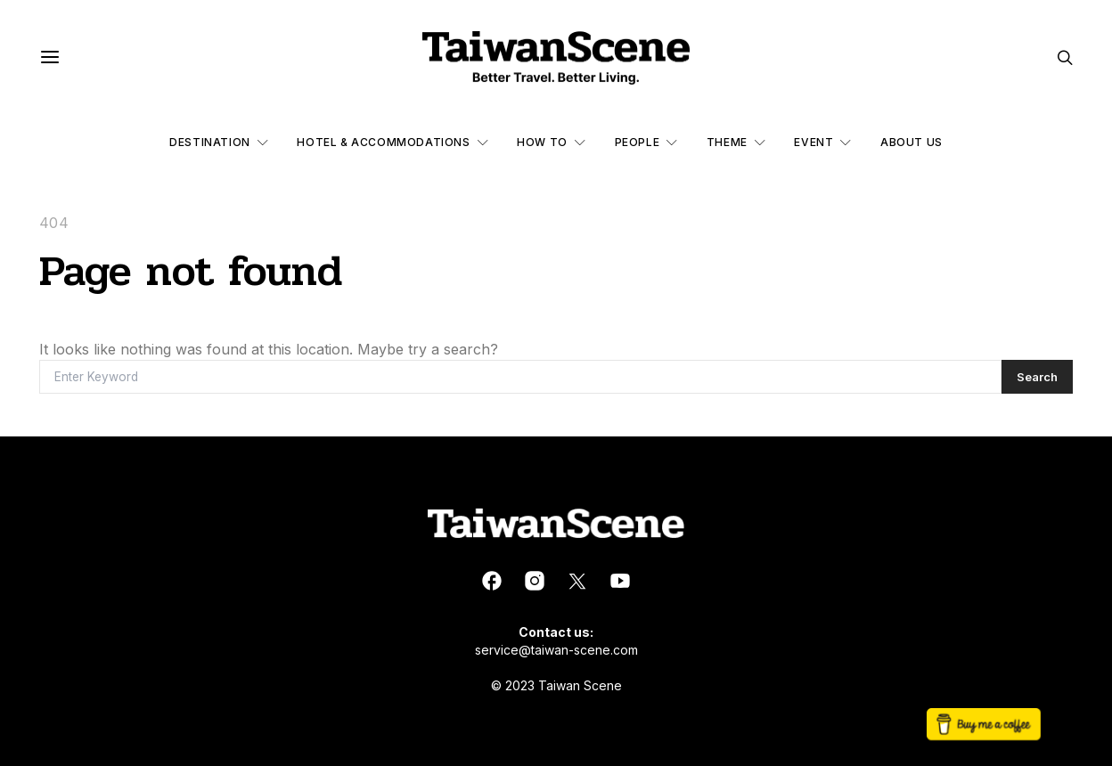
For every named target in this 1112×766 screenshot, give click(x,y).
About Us (911, 142)
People (637, 142)
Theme (727, 142)
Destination (209, 142)
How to (542, 142)
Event (813, 142)
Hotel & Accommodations (383, 142)
